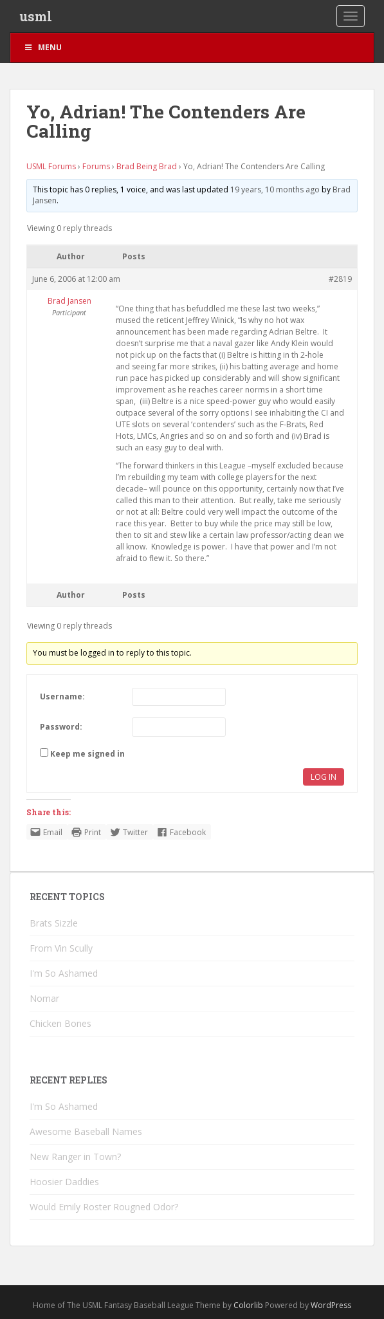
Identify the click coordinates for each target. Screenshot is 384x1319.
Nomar (44, 998)
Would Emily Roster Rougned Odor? (104, 1207)
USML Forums (51, 166)
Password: (61, 726)
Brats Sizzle (54, 923)
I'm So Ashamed (64, 973)
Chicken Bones (60, 1023)
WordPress (331, 1305)
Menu (42, 47)
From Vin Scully (61, 948)
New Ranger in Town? (75, 1156)
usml (35, 16)
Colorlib (248, 1305)
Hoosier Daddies (64, 1182)
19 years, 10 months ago (275, 189)
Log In (323, 776)
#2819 (340, 278)
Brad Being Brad (146, 166)
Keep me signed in (87, 753)
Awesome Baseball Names (86, 1131)
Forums (96, 166)
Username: (62, 696)
